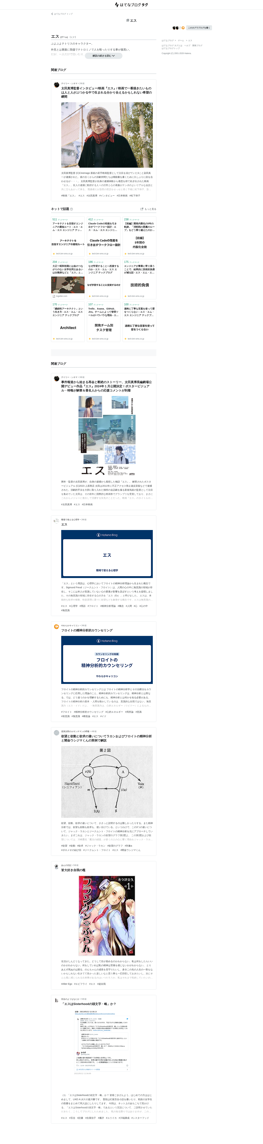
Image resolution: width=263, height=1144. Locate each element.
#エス (82, 195)
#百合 (72, 1118)
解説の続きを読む (104, 55)
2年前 (82, 83)
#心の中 (143, 606)
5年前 (75, 865)
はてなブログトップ (171, 48)
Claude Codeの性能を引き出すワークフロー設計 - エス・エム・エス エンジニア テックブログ (102, 227)
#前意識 (65, 716)
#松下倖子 (134, 195)
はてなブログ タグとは (172, 45)
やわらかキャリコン (70, 625)
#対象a (128, 845)
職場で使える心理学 (70, 519)
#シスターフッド (140, 1118)
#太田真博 (92, 195)
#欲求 (80, 845)
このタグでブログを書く (199, 28)
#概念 (121, 606)
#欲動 (72, 845)
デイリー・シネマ (69, 83)
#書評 (101, 1118)
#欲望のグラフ (115, 845)
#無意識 (65, 610)
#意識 (139, 712)
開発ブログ (197, 45)
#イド (103, 716)
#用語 (83, 606)
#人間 (129, 606)
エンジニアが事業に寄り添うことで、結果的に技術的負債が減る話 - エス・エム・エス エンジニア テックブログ (139, 270)
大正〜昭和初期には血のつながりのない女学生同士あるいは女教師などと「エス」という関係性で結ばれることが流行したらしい (67, 270)
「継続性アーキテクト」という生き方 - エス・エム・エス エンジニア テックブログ (67, 312)
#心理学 (73, 606)
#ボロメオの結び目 (71, 850)
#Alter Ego (66, 984)
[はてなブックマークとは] (71, 209)
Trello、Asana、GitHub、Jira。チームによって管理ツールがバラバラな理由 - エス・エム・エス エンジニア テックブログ (103, 312)
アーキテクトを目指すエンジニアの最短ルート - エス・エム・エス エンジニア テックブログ (67, 227)
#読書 (80, 1118)
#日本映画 (122, 195)
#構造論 (86, 716)
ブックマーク (60, 219)
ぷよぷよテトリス (61, 43)
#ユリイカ (111, 1118)
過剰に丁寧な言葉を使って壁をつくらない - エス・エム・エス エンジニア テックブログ (139, 312)
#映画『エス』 (69, 195)
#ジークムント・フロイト (97, 850)
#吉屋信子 (90, 1118)
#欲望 (64, 845)
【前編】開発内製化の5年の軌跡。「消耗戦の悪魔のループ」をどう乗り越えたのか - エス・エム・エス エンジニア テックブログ (139, 227)
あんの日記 (66, 865)
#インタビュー (107, 195)
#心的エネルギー (114, 712)
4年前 (94, 731)
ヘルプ (187, 45)
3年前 (82, 377)
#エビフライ (80, 984)
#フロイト (93, 606)
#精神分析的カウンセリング (88, 712)
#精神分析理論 (108, 606)
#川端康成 (124, 1118)
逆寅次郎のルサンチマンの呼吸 (75, 731)
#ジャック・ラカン (95, 845)
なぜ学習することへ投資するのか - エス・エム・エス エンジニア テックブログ (103, 269)
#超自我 (101, 984)
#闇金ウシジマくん (130, 850)
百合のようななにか (70, 999)
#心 (136, 606)
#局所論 (129, 712)
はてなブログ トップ (62, 14)
